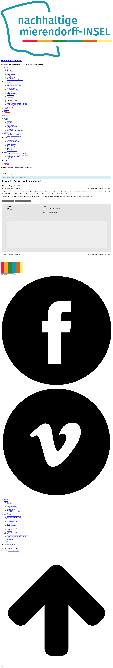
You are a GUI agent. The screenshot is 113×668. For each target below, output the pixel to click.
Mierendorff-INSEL (11, 60)
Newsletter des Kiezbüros (10, 544)
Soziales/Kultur (10, 95)
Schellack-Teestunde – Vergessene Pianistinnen (98, 188)
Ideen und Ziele (10, 71)
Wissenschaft (10, 97)
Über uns (6, 69)
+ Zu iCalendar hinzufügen (23, 200)
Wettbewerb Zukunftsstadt (13, 106)
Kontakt (6, 108)
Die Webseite (10, 78)
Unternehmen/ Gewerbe (12, 96)
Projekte (6, 101)
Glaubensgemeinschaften (13, 91)
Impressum (6, 110)
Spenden (7, 113)
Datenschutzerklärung (9, 545)
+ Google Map (56, 212)
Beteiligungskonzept (12, 76)
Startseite (6, 67)
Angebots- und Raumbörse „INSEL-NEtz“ (17, 103)
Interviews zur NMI (11, 74)
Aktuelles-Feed (7, 541)
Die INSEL (9, 70)
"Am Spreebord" (10, 216)
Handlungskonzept (11, 77)
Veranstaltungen (8, 82)
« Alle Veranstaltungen (7, 173)
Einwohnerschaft (11, 88)
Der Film (9, 73)
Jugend (8, 92)
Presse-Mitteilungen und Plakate (15, 80)
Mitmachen (6, 111)
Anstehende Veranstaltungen (14, 84)
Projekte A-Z (10, 107)
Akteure (6, 86)
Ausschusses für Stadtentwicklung (59, 191)
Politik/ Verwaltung (11, 93)
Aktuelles (6, 81)
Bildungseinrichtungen (12, 89)
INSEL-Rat (9, 99)
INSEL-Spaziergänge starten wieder (11, 188)
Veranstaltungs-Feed (9, 543)
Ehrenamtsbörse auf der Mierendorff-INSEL (17, 104)
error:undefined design (13, 551)
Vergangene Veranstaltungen (14, 85)
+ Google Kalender (8, 200)
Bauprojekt (16, 216)
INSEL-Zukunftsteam (12, 100)
